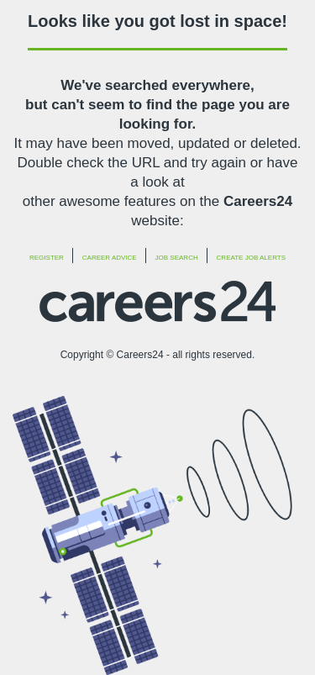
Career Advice (109, 257)
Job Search (176, 257)
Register (46, 257)
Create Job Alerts (251, 257)
